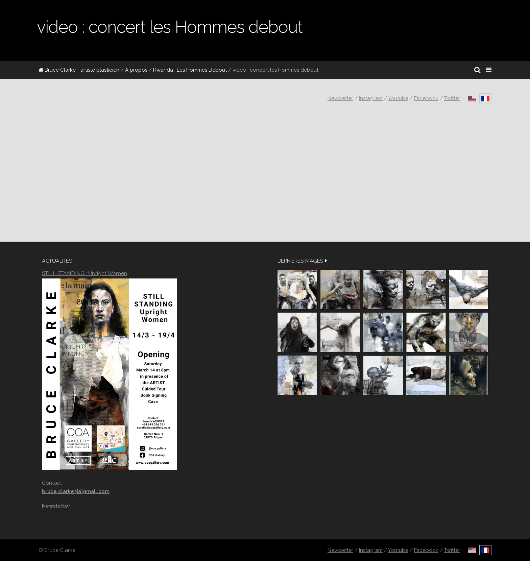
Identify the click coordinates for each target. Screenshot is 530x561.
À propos (136, 70)
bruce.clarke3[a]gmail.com (76, 491)
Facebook (426, 98)
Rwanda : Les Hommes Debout (190, 70)
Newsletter (340, 98)
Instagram (371, 98)
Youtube (398, 98)
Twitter (452, 98)
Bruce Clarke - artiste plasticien (79, 70)
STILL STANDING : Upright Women (84, 273)
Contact (52, 483)
